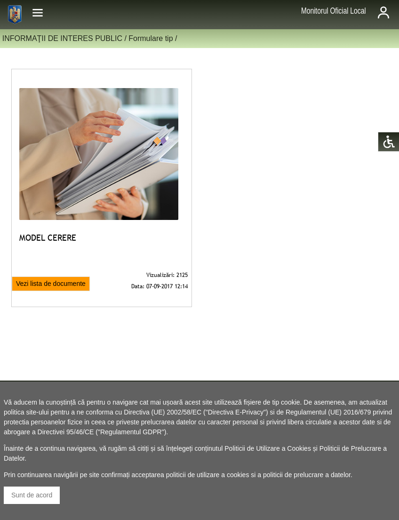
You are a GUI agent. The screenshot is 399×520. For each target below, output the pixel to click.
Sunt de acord (31, 495)
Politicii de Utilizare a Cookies (267, 448)
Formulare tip (150, 38)
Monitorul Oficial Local (333, 11)
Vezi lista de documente (51, 283)
